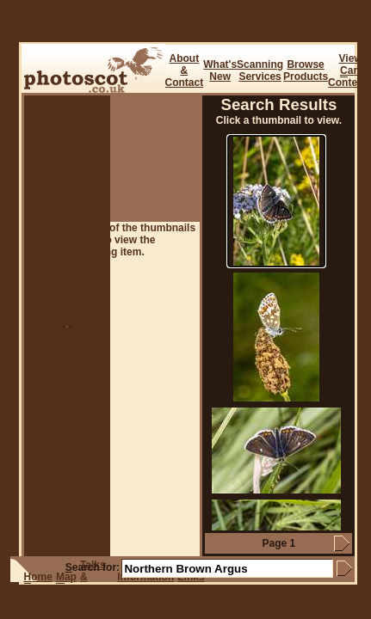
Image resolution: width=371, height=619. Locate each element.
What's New (220, 70)
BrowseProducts (305, 70)
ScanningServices (260, 70)
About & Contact (184, 70)
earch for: (92, 567)
